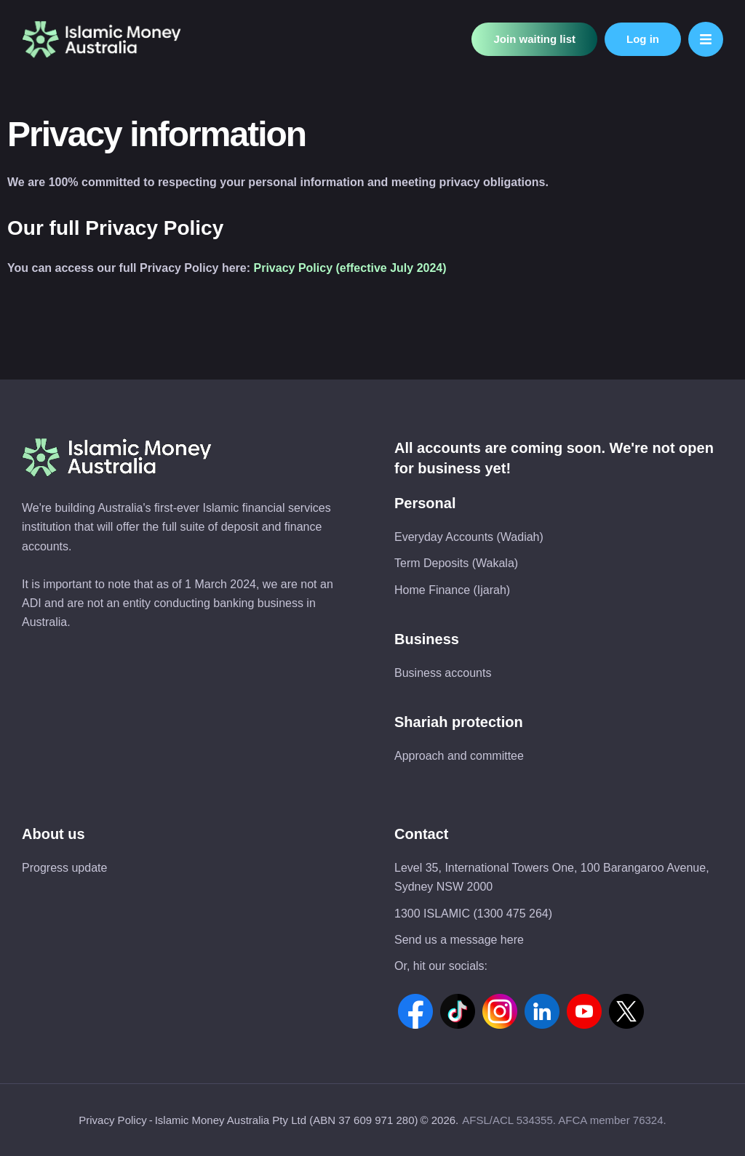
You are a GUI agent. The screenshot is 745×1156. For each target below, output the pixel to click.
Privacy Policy (112, 1120)
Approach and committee (459, 756)
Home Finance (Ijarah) (452, 590)
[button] (534, 40)
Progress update (64, 868)
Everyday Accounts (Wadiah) (468, 537)
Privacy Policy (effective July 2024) (350, 268)
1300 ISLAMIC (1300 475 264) (473, 913)
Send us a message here (459, 940)
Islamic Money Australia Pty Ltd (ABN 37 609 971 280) (286, 1120)
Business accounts (442, 673)
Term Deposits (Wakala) (456, 563)
